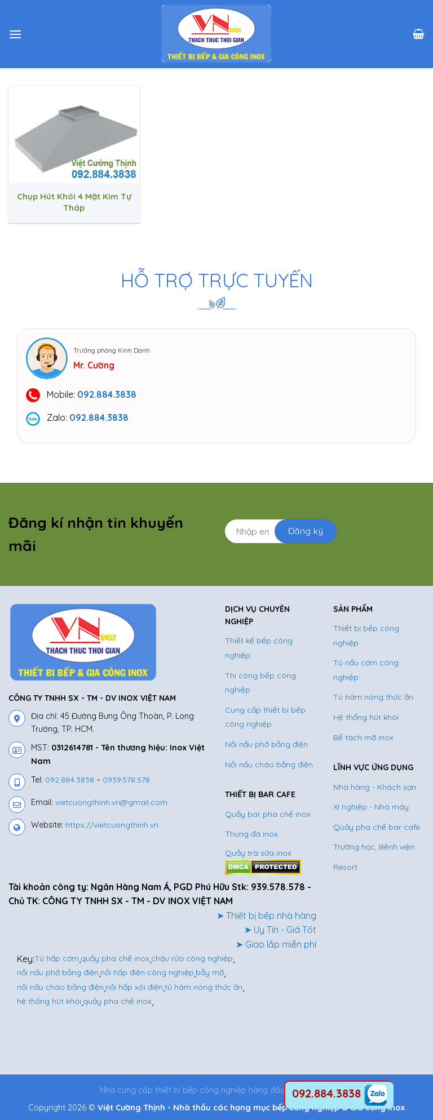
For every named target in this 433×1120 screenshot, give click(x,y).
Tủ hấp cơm (56, 958)
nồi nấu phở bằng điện (58, 972)
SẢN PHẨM (353, 609)
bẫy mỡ (210, 972)
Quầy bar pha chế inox (268, 814)
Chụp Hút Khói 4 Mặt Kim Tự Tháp (74, 202)
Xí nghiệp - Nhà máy (371, 807)
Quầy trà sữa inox (258, 853)
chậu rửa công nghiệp (192, 958)
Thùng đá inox (251, 834)
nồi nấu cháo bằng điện (60, 987)
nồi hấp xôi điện (134, 987)
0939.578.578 (126, 780)
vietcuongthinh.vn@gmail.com (111, 802)
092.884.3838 (69, 780)
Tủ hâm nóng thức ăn (373, 697)
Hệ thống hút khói (366, 717)
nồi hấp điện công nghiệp (147, 972)
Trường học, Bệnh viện (373, 847)
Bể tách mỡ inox (363, 737)
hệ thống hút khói (49, 1001)
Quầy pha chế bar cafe (376, 827)
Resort (345, 867)
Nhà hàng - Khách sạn (374, 787)
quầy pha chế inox (115, 958)
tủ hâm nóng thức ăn (203, 987)
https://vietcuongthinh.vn (111, 825)
